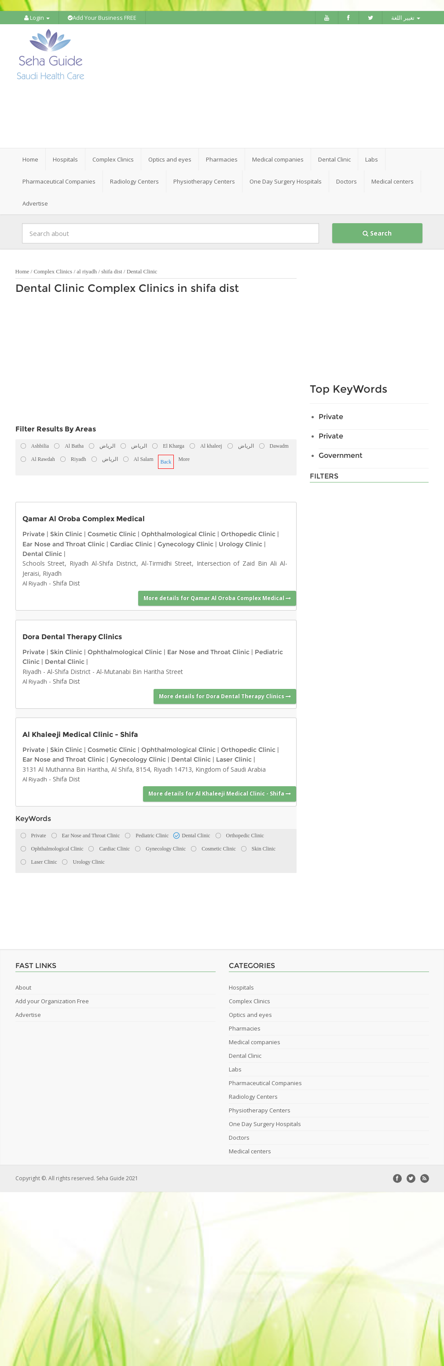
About (23, 986)
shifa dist (111, 271)
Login (37, 18)
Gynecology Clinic (185, 543)
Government (341, 455)
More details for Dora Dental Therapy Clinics (225, 695)
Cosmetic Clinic (112, 534)
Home (30, 159)
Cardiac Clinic (131, 543)
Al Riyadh (34, 583)
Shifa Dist (66, 582)
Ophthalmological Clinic (178, 534)
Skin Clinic (66, 534)
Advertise (35, 203)
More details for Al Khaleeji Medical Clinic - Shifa (219, 793)
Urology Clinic (240, 543)
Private (33, 534)
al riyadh (87, 271)
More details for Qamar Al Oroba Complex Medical (217, 597)
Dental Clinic (142, 271)
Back (166, 461)
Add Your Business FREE (102, 18)
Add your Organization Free (52, 1000)
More (184, 459)
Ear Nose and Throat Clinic (63, 543)
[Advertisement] (278, 85)
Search (377, 232)
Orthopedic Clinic (248, 534)
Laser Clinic (234, 759)
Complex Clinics (52, 271)
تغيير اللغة (405, 18)
